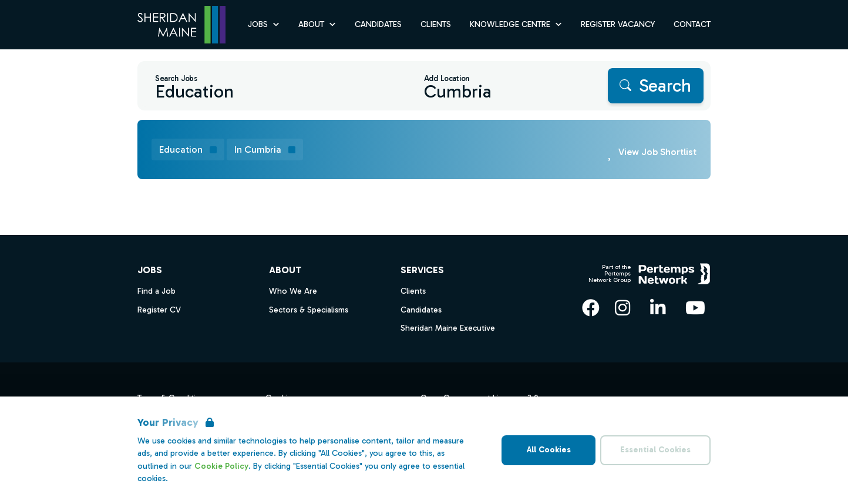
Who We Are (293, 291)
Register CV (159, 310)
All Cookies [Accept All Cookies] (549, 450)
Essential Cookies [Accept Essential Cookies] (655, 450)
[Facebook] (591, 308)
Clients (413, 291)
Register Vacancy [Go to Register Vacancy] (618, 24)
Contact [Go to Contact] (692, 24)
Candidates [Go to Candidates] (378, 24)
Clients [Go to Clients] (435, 24)
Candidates (421, 310)
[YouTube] (695, 308)
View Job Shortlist (657, 151)
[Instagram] (622, 308)
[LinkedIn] (658, 308)
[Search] (656, 85)
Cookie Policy (221, 466)
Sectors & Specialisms (308, 310)
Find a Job (156, 291)
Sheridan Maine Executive (448, 328)
